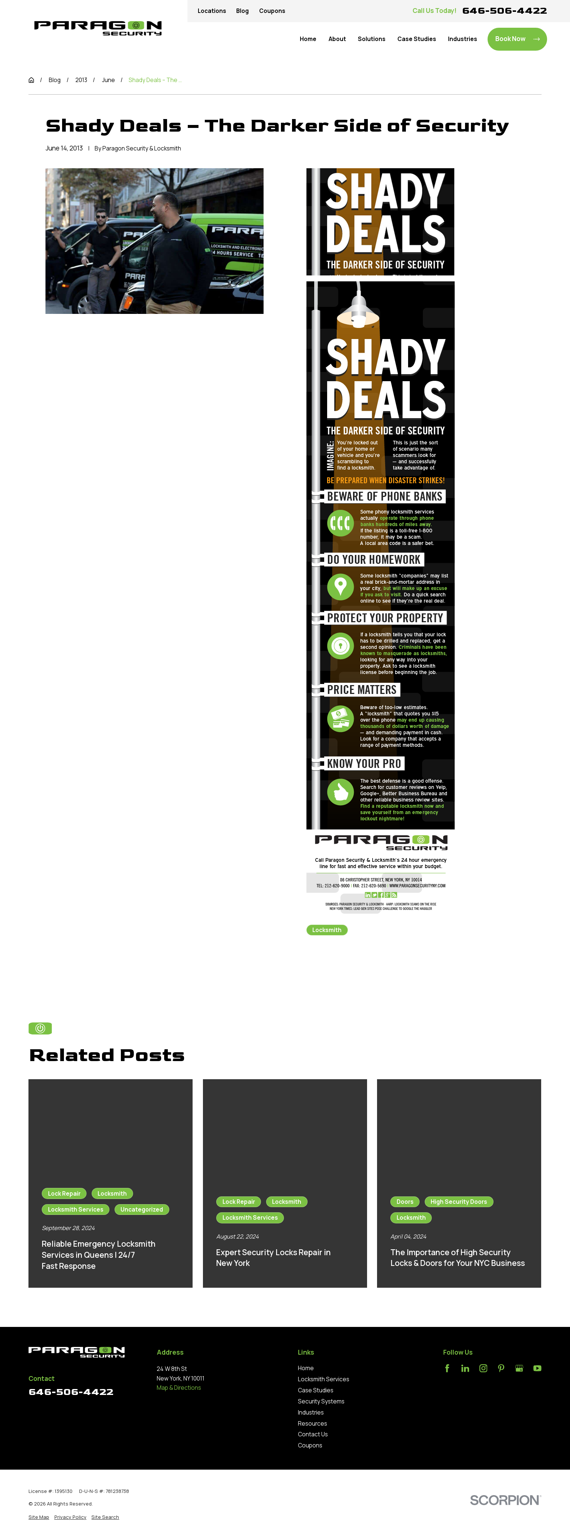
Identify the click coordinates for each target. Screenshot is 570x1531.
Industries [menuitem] (462, 39)
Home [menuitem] (308, 39)
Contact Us (313, 1434)
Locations (212, 11)
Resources (312, 1423)
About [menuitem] (337, 39)
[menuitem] (38, 1517)
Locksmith (327, 930)
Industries (311, 1412)
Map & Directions (179, 1388)
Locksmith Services (323, 1379)
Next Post (403, 969)
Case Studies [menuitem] (416, 39)
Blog (242, 11)
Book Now (517, 38)
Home (306, 1368)
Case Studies (315, 1390)
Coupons (272, 11)
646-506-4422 (504, 11)
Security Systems (321, 1401)
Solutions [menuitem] (372, 39)
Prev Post (337, 969)
